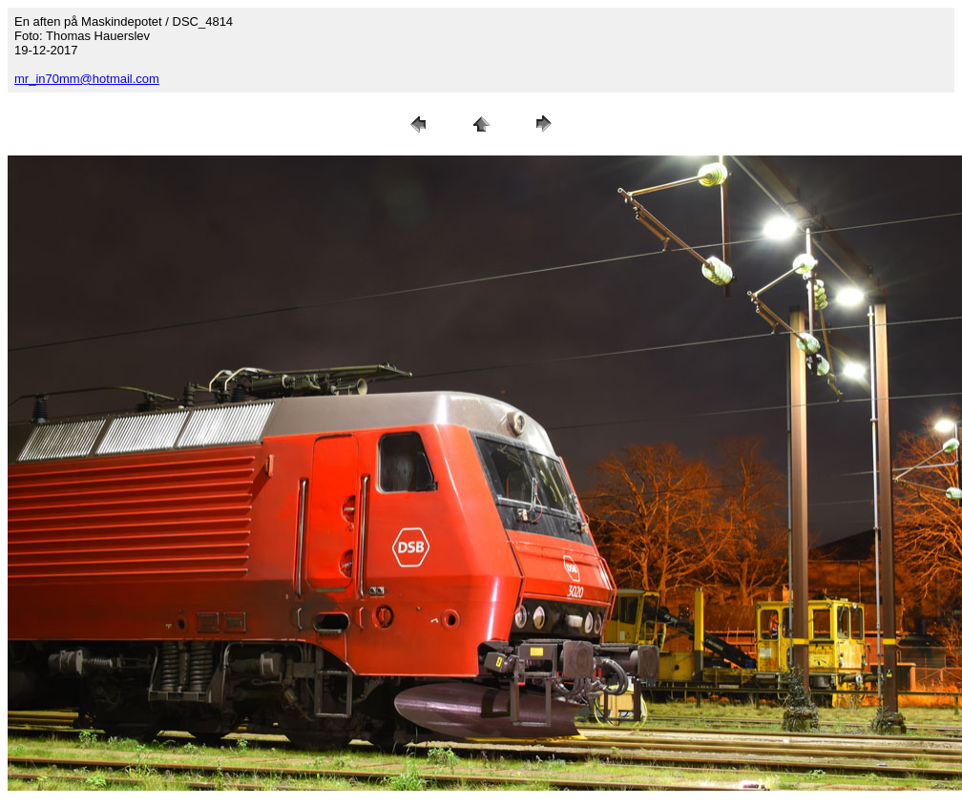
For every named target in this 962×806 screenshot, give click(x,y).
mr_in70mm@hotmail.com (86, 79)
